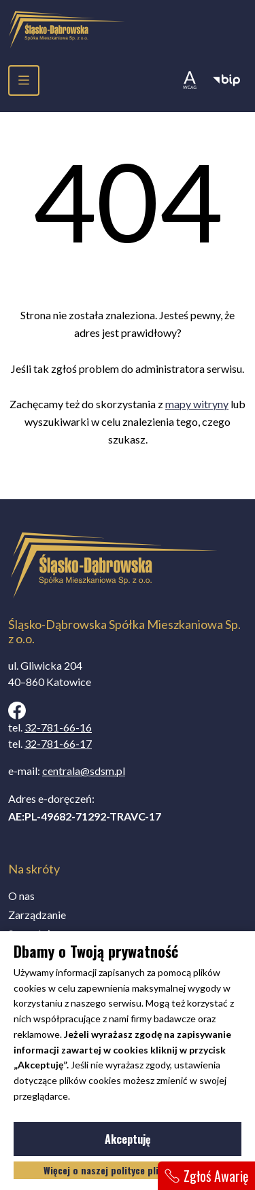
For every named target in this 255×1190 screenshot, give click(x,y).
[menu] (23, 80)
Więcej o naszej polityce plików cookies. (128, 1170)
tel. (50, 727)
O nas (21, 895)
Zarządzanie (37, 914)
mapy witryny (196, 403)
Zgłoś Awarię (206, 1176)
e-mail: (66, 770)
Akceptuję (169, 1142)
